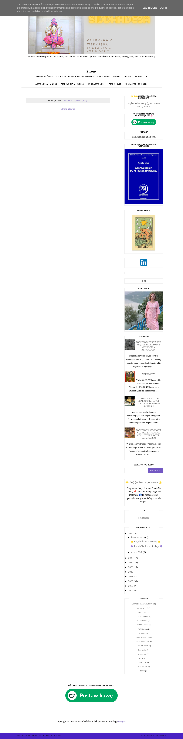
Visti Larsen (142, 616)
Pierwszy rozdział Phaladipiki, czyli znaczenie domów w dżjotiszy (148, 402)
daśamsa (142, 650)
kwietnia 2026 (138, 537)
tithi (142, 671)
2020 (131, 581)
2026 (131, 533)
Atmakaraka (142, 625)
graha (142, 658)
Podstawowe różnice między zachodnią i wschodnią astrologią (148, 346)
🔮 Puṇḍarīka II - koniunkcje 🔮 (147, 546)
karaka (142, 662)
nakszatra (142, 621)
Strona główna (44, 76)
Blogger (122, 721)
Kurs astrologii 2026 (136, 84)
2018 (131, 590)
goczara (142, 654)
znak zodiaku (142, 637)
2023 (131, 567)
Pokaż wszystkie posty (76, 100)
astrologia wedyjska (142, 604)
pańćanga (142, 667)
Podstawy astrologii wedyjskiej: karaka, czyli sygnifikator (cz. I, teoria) (148, 434)
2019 (131, 586)
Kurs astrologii (97, 84)
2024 (131, 562)
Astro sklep (115, 84)
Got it (163, 7)
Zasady (128, 76)
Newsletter (141, 76)
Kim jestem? (103, 76)
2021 (131, 576)
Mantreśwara (142, 641)
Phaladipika (142, 646)
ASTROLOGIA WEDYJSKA (42, 735)
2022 (131, 572)
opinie (117, 76)
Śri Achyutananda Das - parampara (75, 76)
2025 (131, 558)
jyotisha (142, 612)
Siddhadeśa (143, 517)
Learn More (149, 7)
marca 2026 (137, 552)
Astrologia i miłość (46, 84)
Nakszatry (148, 374)
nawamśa (142, 633)
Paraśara (142, 629)
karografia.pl (160, 735)
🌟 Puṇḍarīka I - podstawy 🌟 (143, 482)
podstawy (142, 608)
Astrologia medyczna (73, 84)
